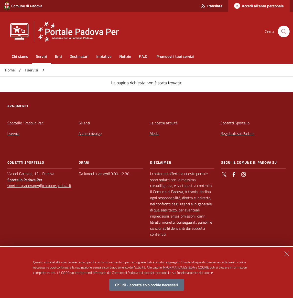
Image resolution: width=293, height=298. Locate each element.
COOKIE (203, 269)
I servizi (31, 70)
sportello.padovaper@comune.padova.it (39, 186)
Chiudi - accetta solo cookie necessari (146, 287)
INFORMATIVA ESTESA (179, 269)
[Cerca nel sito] (284, 31)
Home (10, 70)
